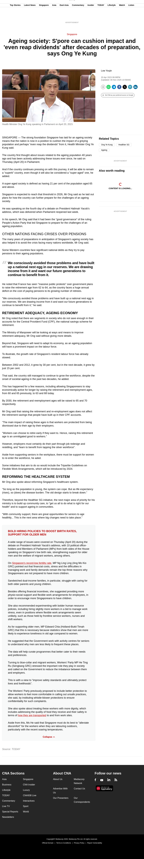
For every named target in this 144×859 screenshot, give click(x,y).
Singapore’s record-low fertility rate (31, 563)
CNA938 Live (29, 795)
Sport (25, 806)
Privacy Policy (79, 843)
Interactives (29, 801)
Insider (91, 16)
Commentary (78, 16)
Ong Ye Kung (107, 144)
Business (6, 784)
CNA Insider (29, 784)
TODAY (100, 16)
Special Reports (10, 811)
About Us (57, 779)
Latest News (30, 16)
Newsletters (8, 817)
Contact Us (79, 788)
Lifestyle (112, 16)
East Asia (64, 16)
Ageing (104, 150)
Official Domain (47, 843)
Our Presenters (60, 798)
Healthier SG (123, 144)
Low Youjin (106, 70)
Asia (54, 16)
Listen (131, 16)
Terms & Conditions (63, 843)
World (26, 811)
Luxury (26, 790)
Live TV (6, 806)
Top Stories (15, 16)
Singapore (44, 16)
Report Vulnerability (94, 843)
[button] (117, 95)
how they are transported (32, 715)
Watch (122, 16)
